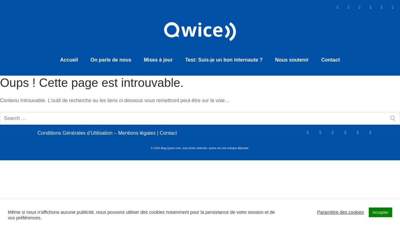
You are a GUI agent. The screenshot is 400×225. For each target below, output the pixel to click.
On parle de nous (110, 58)
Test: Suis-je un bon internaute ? (224, 58)
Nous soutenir (292, 58)
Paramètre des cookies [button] (340, 212)
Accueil (69, 58)
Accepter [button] (380, 212)
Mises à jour (158, 58)
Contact (330, 58)
